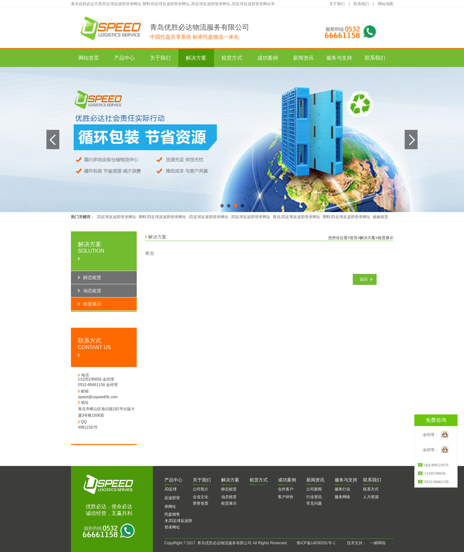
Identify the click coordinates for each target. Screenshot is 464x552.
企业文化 (200, 497)
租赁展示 (385, 238)
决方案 (230, 479)
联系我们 (361, 4)
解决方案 (196, 58)
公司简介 (200, 489)
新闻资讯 (303, 58)
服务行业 (342, 489)
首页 (354, 238)
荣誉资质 (200, 503)
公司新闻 (314, 489)
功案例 (287, 479)
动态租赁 (229, 497)
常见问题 (314, 503)
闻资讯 (315, 479)
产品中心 (124, 58)
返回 (364, 279)
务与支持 (346, 479)
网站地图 (385, 4)
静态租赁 (229, 489)
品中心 (173, 479)
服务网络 (342, 497)
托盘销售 (172, 514)
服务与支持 (339, 58)
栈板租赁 (380, 217)
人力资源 (371, 497)
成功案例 (267, 58)
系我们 (372, 479)
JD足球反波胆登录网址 (116, 217)
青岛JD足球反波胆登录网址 (296, 217)
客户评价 (285, 497)
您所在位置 (338, 238)
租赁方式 (232, 58)
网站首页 (88, 58)
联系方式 (371, 489)
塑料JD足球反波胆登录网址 (162, 217)
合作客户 (285, 489)
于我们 (202, 479)
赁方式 (259, 479)
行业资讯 (314, 497)
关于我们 (337, 4)
